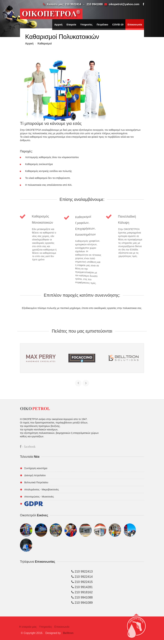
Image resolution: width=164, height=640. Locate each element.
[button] (136, 628)
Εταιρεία (71, 24)
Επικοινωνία (134, 24)
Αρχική (58, 24)
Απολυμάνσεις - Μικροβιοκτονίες (41, 489)
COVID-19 (118, 24)
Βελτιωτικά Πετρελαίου (36, 482)
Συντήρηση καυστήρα (35, 468)
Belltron (69, 633)
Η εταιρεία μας (26, 626)
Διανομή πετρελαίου (35, 475)
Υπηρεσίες (86, 24)
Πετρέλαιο (102, 24)
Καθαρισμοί (44, 43)
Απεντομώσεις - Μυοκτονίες (39, 496)
